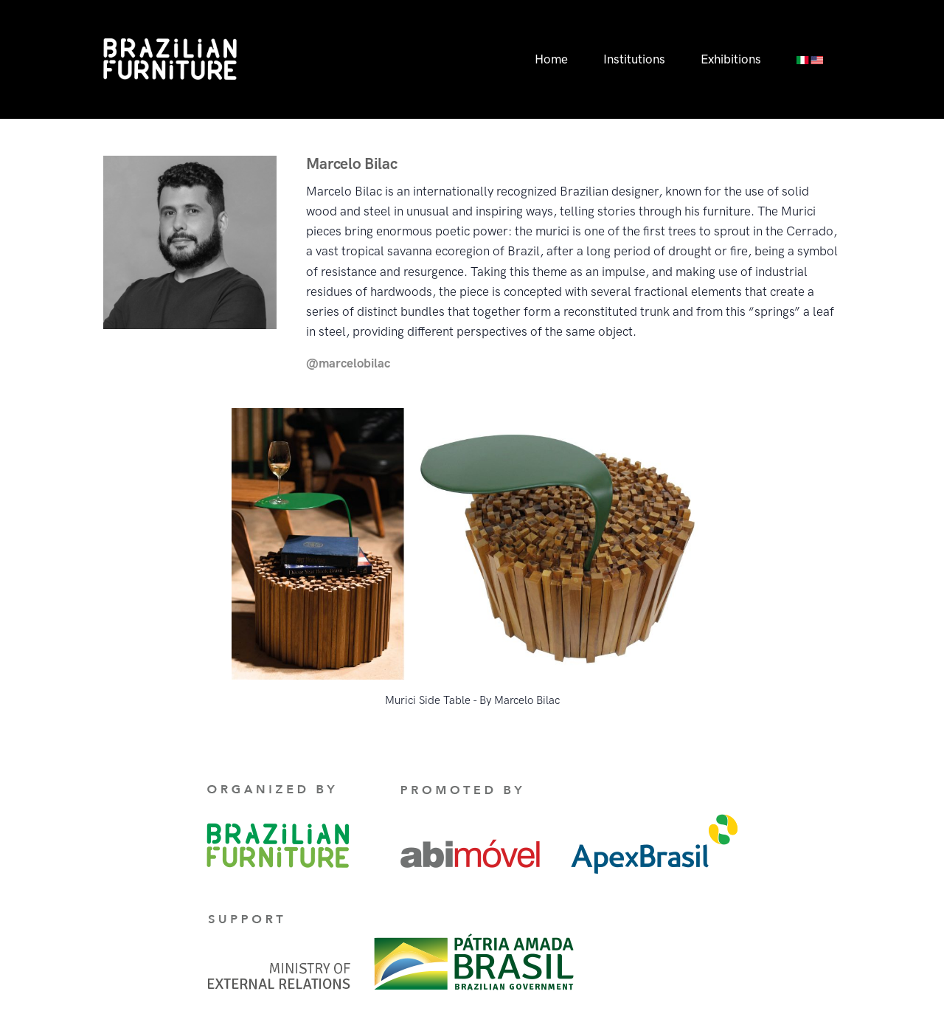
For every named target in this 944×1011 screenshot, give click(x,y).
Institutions (634, 59)
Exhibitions (731, 59)
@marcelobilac (348, 363)
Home (551, 59)
